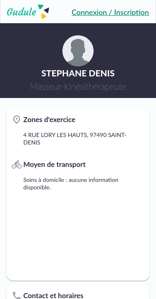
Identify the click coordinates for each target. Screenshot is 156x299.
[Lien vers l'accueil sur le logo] (24, 12)
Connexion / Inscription (110, 12)
